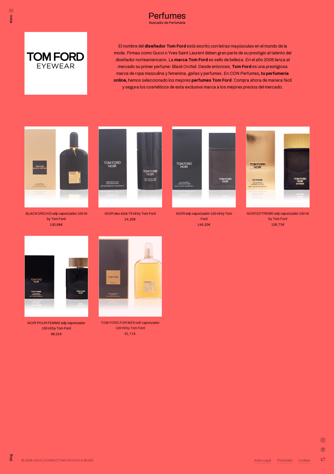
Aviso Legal (262, 460)
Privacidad (284, 460)
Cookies (304, 460)
